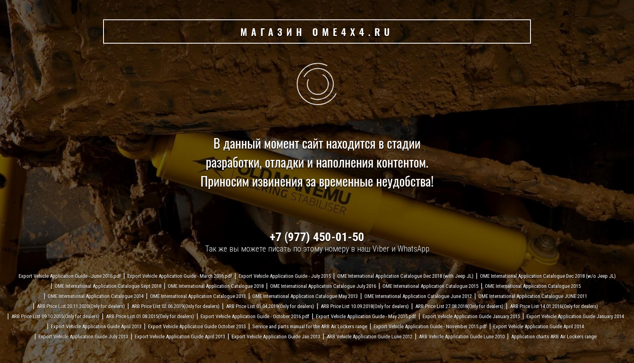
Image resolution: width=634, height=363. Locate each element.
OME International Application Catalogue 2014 (96, 296)
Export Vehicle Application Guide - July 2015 (285, 276)
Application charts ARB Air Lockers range (553, 337)
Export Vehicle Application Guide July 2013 (83, 337)
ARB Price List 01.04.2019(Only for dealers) (270, 306)
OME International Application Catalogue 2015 (430, 286)
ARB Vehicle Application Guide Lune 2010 (462, 337)
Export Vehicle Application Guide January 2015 (471, 316)
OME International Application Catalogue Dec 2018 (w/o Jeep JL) (548, 276)
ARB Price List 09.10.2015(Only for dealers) (55, 316)
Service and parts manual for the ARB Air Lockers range (309, 326)
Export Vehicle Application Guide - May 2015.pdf (366, 316)
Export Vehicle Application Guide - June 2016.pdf (70, 276)
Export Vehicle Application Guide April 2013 (96, 326)
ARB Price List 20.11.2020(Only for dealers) (81, 306)
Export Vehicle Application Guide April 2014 (538, 326)
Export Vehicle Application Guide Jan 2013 (276, 337)
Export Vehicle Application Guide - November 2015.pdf (430, 326)
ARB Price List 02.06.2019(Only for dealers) (175, 306)
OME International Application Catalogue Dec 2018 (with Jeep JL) (405, 276)
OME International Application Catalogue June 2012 (418, 296)
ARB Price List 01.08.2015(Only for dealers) (150, 316)
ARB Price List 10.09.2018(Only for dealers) (365, 306)
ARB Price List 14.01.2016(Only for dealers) (554, 306)
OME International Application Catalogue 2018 (216, 286)
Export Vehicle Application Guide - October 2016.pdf (255, 316)
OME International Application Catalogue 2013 (198, 296)
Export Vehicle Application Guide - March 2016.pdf (179, 276)
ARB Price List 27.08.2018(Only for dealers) (459, 306)
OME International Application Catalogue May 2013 (305, 296)
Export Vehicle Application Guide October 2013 (197, 326)
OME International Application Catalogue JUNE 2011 (532, 296)
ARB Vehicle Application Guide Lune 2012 (369, 337)
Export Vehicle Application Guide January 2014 (575, 316)
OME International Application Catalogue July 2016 (323, 286)
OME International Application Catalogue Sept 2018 (108, 286)
